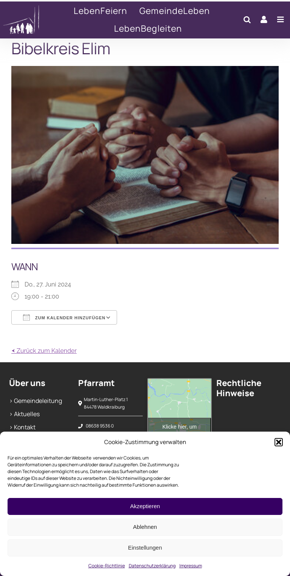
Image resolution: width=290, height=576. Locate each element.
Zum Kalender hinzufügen (64, 317)
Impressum (190, 565)
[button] (278, 442)
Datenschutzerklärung (152, 565)
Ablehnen (145, 527)
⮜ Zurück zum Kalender (44, 350)
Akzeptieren (145, 506)
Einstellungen (145, 547)
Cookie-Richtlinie (106, 565)
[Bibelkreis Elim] (26, 19)
